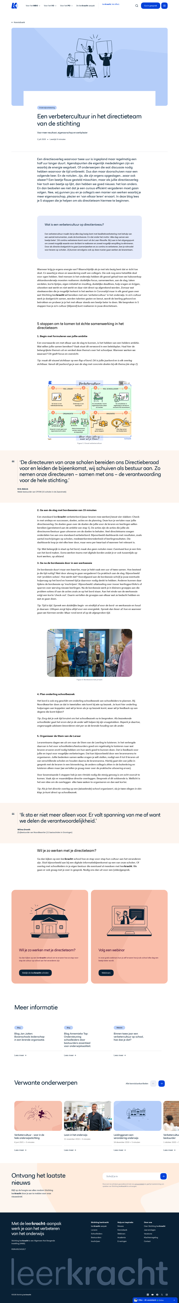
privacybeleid (139, 1184)
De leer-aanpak (85, 5)
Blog (18, 1028)
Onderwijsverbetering (47, 108)
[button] (153, 1083)
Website (119, 1028)
